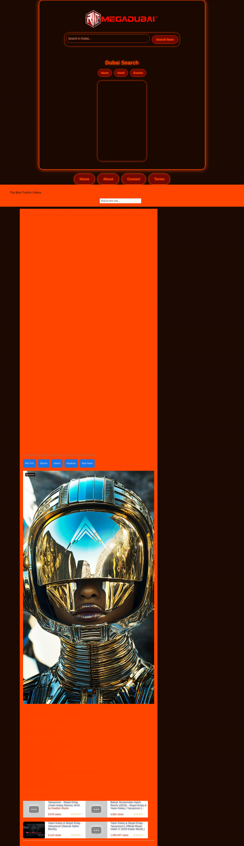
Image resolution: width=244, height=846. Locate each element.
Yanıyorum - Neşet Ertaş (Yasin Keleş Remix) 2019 (64, 804)
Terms (159, 179)
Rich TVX (29, 463)
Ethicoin (44, 463)
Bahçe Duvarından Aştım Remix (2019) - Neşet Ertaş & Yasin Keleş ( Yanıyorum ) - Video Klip (128, 807)
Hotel (121, 73)
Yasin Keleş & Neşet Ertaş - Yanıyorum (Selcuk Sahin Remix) (65, 826)
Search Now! (165, 39)
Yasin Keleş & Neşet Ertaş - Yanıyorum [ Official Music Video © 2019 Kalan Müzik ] (127, 826)
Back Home (87, 463)
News (105, 73)
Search (57, 463)
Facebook (71, 463)
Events (138, 73)
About (108, 179)
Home (84, 179)
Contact (133, 179)
